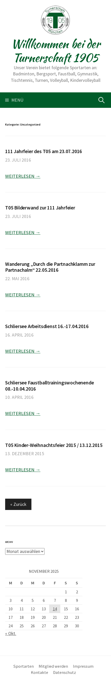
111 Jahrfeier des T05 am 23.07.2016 (43, 151)
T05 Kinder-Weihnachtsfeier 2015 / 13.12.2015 (53, 445)
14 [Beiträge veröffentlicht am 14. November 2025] (55, 608)
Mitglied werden (53, 666)
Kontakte (39, 672)
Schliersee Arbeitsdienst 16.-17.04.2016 (46, 326)
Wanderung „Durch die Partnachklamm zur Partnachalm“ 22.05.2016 (50, 267)
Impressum (83, 666)
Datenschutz (64, 672)
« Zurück (18, 504)
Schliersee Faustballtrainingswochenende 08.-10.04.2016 (49, 386)
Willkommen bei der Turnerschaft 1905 (55, 50)
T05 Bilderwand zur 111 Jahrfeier (40, 208)
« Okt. (10, 633)
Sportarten (23, 666)
